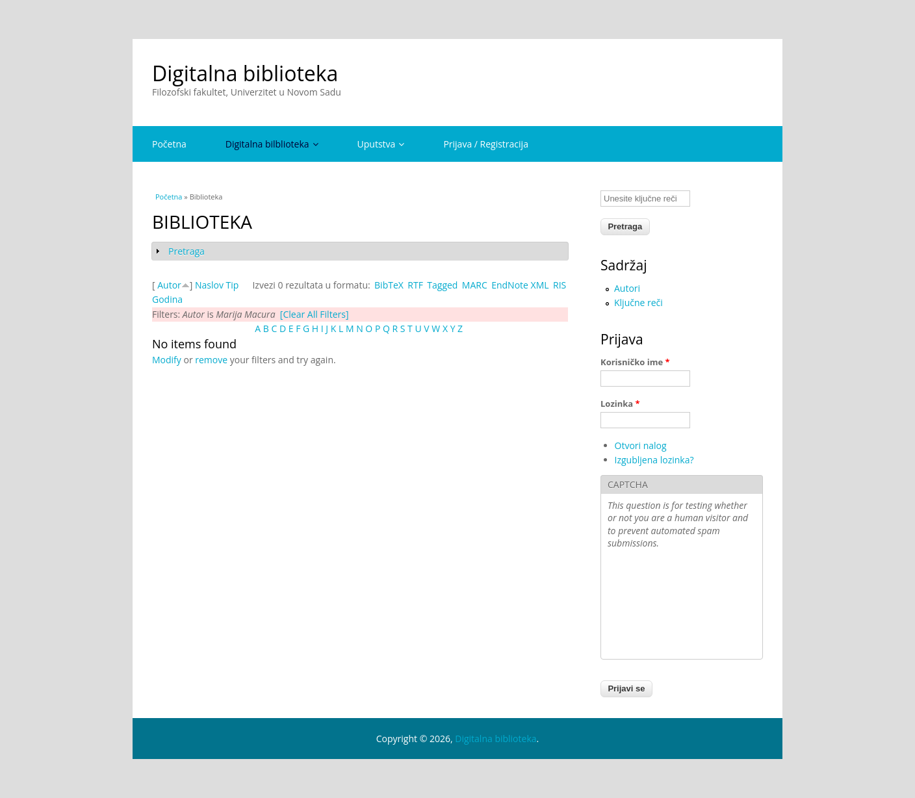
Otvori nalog (641, 445)
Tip (232, 285)
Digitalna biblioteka (245, 73)
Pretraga (186, 251)
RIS (559, 285)
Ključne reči (638, 302)
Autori (627, 288)
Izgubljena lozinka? (654, 460)
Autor (169, 285)
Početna (169, 144)
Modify (166, 360)
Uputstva (381, 144)
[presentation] (661, 605)
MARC (474, 285)
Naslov (209, 285)
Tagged (442, 285)
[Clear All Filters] (314, 314)
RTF (415, 285)
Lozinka (620, 403)
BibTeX (389, 285)
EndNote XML (519, 285)
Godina (167, 299)
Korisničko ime (635, 362)
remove (211, 360)
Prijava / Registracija (485, 144)
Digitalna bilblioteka (272, 144)
